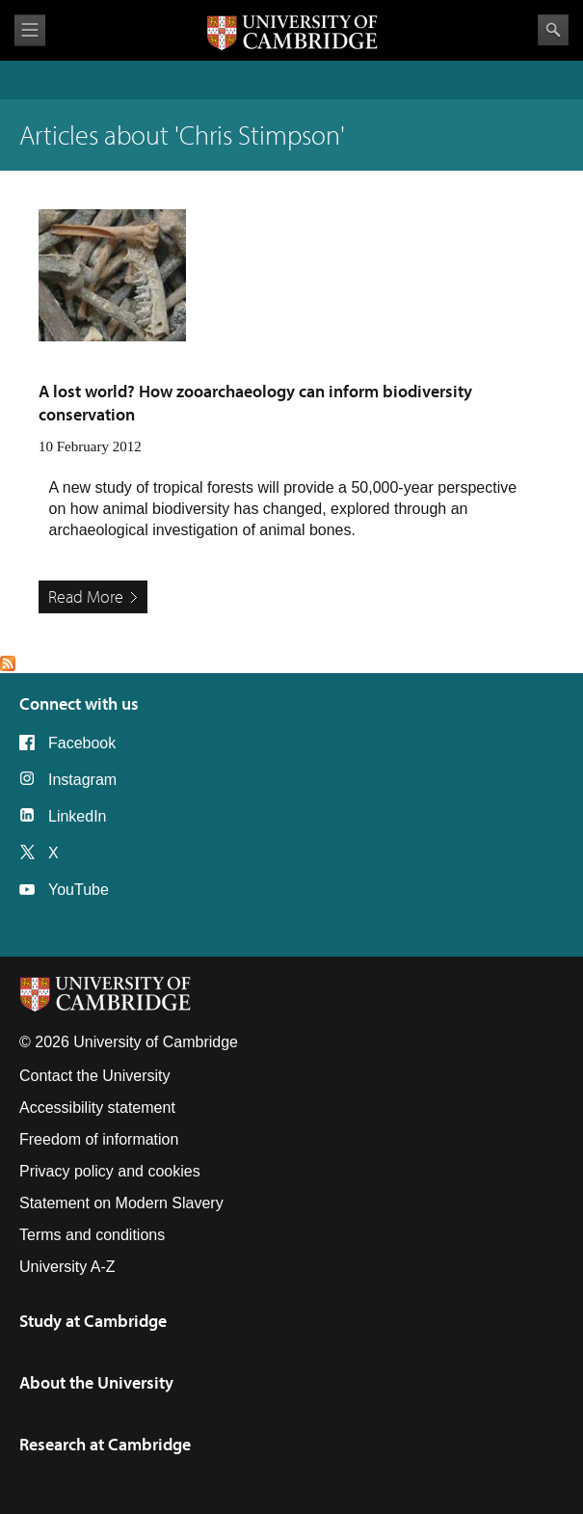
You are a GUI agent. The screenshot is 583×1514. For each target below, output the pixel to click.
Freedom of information (98, 1139)
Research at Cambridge (105, 1444)
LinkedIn (77, 816)
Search (553, 29)
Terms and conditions (92, 1235)
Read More (85, 596)
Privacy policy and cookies (109, 1171)
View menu (29, 30)
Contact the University (95, 1076)
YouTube (78, 889)
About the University (96, 1382)
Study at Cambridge (93, 1321)
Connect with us (79, 703)
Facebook (82, 743)
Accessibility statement (97, 1107)
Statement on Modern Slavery (121, 1203)
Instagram (82, 779)
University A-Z (67, 1266)
